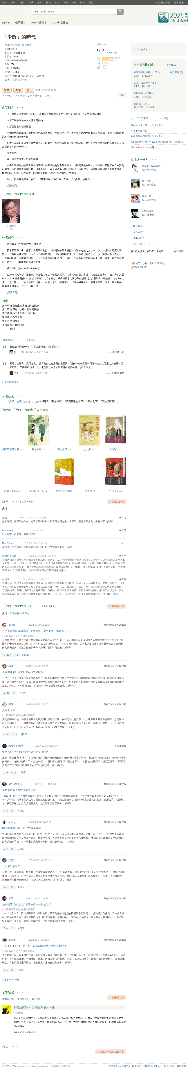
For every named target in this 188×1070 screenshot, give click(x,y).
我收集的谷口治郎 (140, 136)
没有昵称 (18, 1013)
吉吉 (4, 517)
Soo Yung (7, 543)
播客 (39, 2)
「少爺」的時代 (18, 79)
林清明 (5, 579)
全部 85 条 (27, 501)
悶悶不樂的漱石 (11, 449)
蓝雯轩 (12, 860)
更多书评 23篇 (11, 979)
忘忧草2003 (148, 211)
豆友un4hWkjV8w (151, 166)
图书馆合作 (169, 1066)
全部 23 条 (49, 606)
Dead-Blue (7, 530)
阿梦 (10, 704)
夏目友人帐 (8, 710)
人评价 (112, 52)
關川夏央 (27, 45)
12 (8, 693)
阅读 (66, 2)
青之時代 (90, 490)
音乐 (31, 2)
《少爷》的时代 (11, 866)
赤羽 (10, 898)
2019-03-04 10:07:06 (35, 543)
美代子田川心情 (64, 490)
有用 (123, 517)
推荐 (122, 95)
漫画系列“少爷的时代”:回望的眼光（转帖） (26, 751)
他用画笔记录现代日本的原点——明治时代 (26, 904)
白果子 (17, 373)
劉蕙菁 (14, 48)
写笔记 (8, 96)
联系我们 (136, 1066)
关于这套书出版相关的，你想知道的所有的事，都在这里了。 (37, 630)
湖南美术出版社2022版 (115, 625)
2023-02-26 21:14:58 (39, 556)
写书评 (21, 96)
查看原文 (54, 346)
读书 (13, 2)
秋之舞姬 (37, 449)
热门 (4, 508)
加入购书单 (36, 96)
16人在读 (137, 226)
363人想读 (138, 238)
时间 (82, 2)
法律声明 (147, 1066)
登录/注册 (179, 2)
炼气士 (12, 939)
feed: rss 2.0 (140, 267)
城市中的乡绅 (15, 745)
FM (74, 2)
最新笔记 (36, 999)
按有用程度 (8, 999)
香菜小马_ (147, 196)
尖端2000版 (120, 746)
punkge (12, 822)
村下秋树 (146, 181)
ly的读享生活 (15, 784)
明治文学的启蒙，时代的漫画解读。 (22, 828)
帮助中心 (157, 1066)
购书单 (6, 22)
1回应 (24, 734)
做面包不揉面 (9, 556)
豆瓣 (4, 2)
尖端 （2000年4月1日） (146, 82)
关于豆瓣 (113, 1066)
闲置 (133, 130)
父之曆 (88, 449)
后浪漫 (12, 624)
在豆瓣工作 (124, 1066)
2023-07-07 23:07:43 (30, 517)
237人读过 (138, 232)
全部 (30, 340)
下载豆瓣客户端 (162, 2)
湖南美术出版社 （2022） (147, 72)
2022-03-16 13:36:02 (37, 530)
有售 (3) (176, 72)
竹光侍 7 (114, 490)
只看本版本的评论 (19, 613)
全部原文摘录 (11, 382)
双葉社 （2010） (143, 103)
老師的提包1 (11, 490)
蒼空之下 (62, 449)
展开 (116, 594)
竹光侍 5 (114, 449)
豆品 (91, 2)
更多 (13, 328)
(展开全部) (12, 185)
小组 (57, 2)
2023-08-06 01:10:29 (32, 579)
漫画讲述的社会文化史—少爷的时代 (22, 672)
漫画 (133, 147)
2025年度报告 (60, 22)
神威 (10, 666)
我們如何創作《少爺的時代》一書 (34, 1007)
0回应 (22, 772)
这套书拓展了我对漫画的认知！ (20, 790)
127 (9, 654)
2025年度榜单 (39, 22)
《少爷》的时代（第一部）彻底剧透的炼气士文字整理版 (34, 945)
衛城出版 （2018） (144, 93)
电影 (22, 2)
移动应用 (181, 1066)
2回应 (22, 693)
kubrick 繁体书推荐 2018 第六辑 (148, 141)
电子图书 (20, 22)
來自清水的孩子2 (38, 490)
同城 (48, 2)
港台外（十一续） (140, 125)
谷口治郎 (15, 45)
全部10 (172, 64)
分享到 (48, 96)
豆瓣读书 (15, 12)
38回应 (26, 654)
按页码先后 (23, 999)
